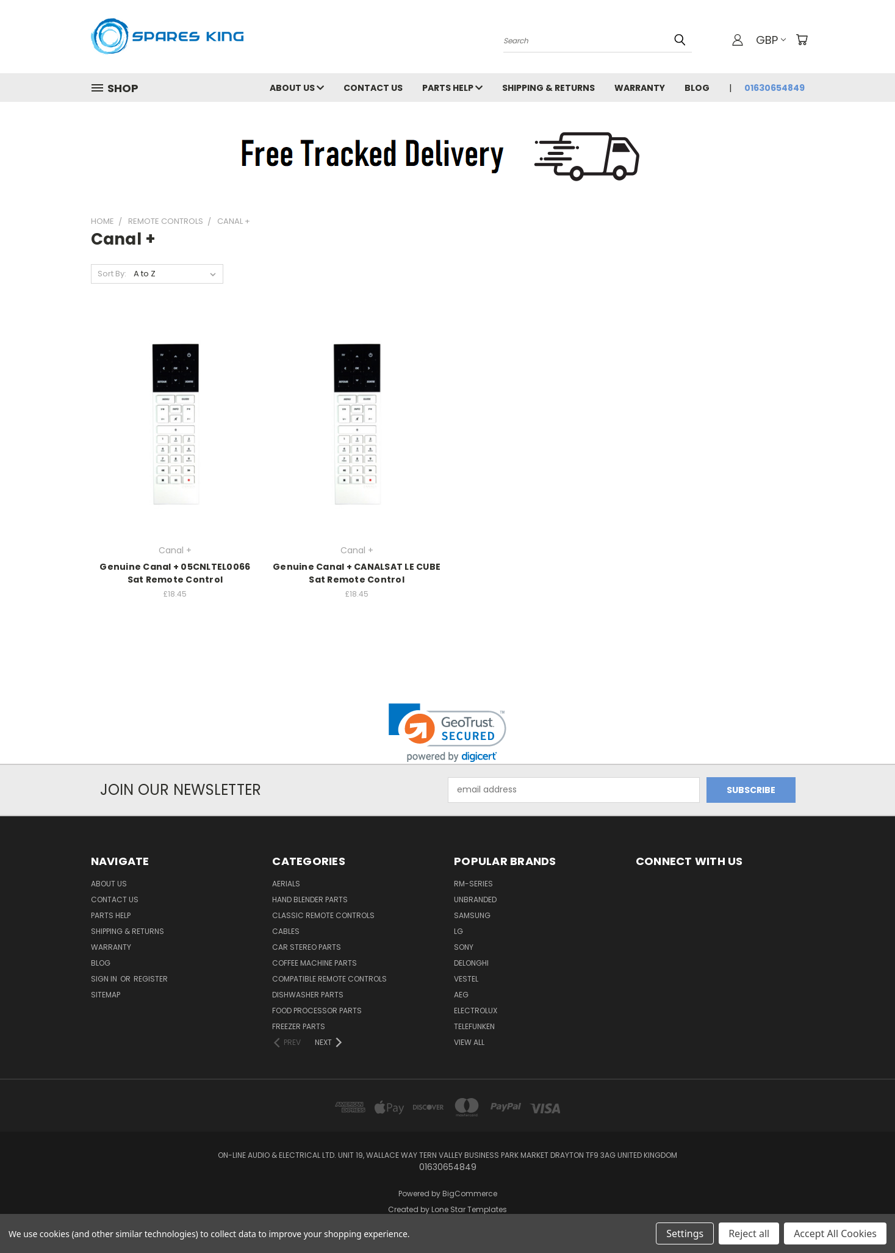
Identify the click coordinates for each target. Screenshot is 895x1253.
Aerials (286, 883)
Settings (684, 1233)
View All (469, 1042)
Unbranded (475, 899)
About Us (297, 88)
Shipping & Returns (548, 88)
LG (458, 931)
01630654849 (774, 88)
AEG (461, 994)
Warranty (639, 88)
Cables (286, 931)
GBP (771, 40)
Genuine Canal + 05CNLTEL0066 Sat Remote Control (174, 573)
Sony (463, 947)
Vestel (466, 979)
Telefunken (474, 1026)
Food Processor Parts (317, 1010)
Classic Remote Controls (323, 915)
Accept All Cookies (835, 1233)
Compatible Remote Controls (329, 979)
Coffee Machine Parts (314, 963)
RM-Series (473, 883)
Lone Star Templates (469, 1209)
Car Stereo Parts (306, 947)
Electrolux (475, 1010)
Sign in (105, 979)
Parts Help (452, 88)
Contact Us (373, 88)
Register (151, 979)
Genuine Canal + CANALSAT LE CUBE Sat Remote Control (356, 573)
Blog (697, 88)
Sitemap (105, 994)
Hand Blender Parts (310, 899)
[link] (447, 733)
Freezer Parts (298, 1026)
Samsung (472, 915)
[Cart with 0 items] (802, 40)
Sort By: (112, 273)
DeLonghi (471, 963)
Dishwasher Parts (307, 994)
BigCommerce (469, 1193)
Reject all (748, 1233)
